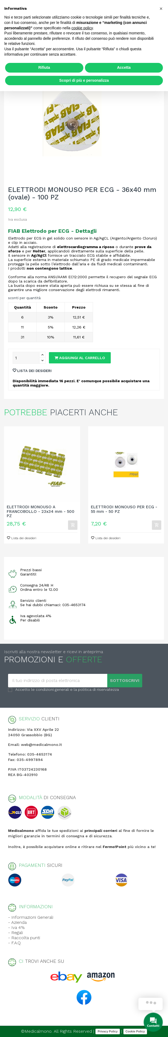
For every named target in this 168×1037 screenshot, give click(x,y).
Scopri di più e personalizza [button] (84, 80)
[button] (161, 8)
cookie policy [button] (82, 28)
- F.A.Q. (14, 942)
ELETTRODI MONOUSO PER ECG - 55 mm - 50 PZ (124, 509)
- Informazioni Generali (30, 917)
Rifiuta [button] (44, 67)
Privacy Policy (108, 1031)
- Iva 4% (16, 927)
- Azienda (17, 922)
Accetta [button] (124, 67)
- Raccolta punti (24, 937)
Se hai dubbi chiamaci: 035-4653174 (52, 605)
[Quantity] (26, 358)
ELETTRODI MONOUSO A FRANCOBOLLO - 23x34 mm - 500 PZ (40, 511)
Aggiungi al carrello (80, 358)
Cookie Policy (135, 1031)
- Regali (15, 932)
